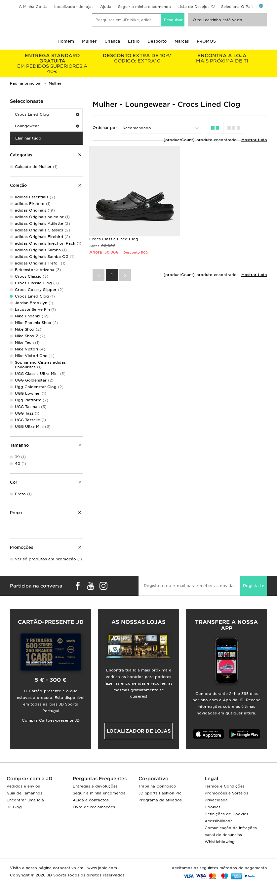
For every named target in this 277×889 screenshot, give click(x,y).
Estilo (133, 41)
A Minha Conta (33, 6)
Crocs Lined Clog (47, 114)
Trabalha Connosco (157, 786)
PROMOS (206, 41)
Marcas (182, 41)
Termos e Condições (225, 786)
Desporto (157, 41)
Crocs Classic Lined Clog (113, 239)
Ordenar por (105, 127)
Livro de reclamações (94, 807)
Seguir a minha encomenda (144, 6)
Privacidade (216, 800)
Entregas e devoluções (95, 786)
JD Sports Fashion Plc (159, 793)
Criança (112, 41)
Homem (66, 41)
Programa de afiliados (160, 800)
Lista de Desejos (194, 6)
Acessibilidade (219, 821)
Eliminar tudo (28, 138)
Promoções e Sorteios (226, 793)
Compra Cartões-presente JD (51, 720)
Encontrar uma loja (25, 800)
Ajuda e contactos (91, 800)
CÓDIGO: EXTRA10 (137, 58)
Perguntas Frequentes (100, 778)
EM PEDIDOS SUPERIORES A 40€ (52, 63)
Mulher (89, 41)
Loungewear (47, 126)
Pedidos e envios (23, 786)
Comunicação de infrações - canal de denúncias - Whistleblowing (232, 835)
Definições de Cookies (226, 814)
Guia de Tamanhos (24, 793)
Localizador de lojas (74, 6)
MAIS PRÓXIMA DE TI (222, 58)
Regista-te (253, 585)
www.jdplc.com (101, 868)
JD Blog (14, 807)
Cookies (212, 807)
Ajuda (105, 6)
